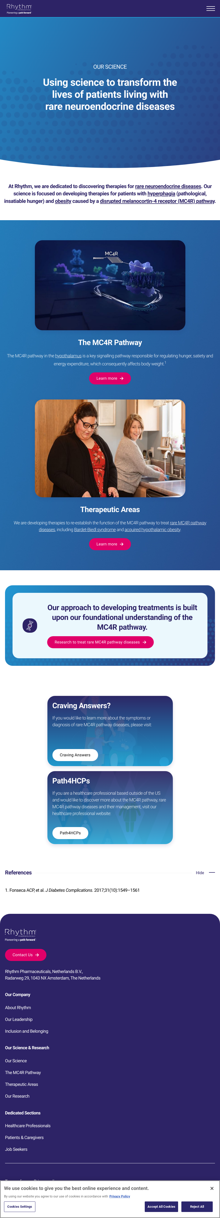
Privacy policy (46, 1181)
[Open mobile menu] (210, 8)
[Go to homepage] (19, 9)
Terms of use (17, 1181)
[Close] (211, 1208)
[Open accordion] (205, 873)
